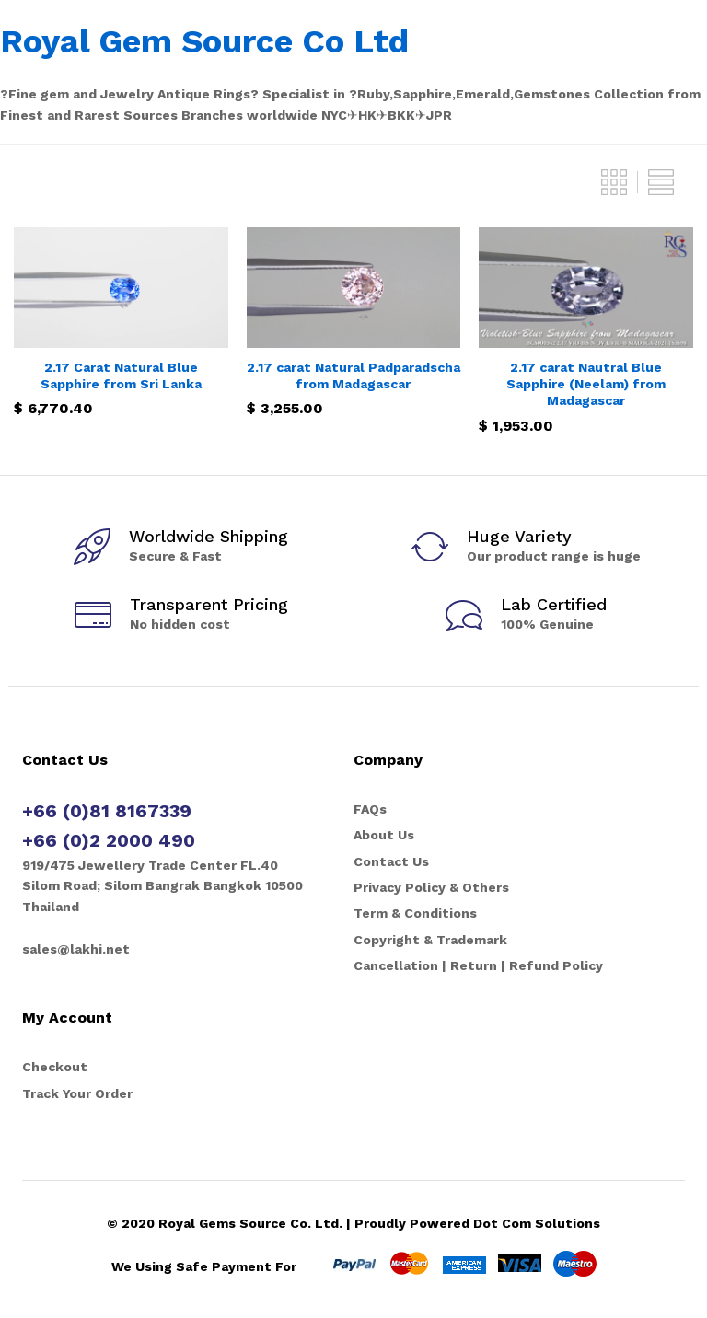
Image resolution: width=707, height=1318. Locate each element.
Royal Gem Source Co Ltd (204, 41)
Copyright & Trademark (430, 939)
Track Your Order (77, 1093)
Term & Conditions (415, 913)
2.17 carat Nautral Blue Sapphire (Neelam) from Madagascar (586, 384)
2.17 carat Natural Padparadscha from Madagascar (353, 375)
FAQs (370, 809)
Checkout (54, 1066)
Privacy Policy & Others (431, 887)
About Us (384, 834)
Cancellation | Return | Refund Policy (478, 965)
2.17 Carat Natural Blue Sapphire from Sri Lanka (121, 375)
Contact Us (391, 861)
